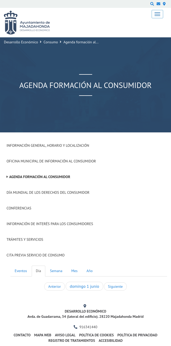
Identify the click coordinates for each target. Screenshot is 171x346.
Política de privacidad (137, 335)
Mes (74, 270)
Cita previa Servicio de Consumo (36, 255)
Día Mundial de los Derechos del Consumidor (48, 192)
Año (89, 270)
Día (38, 270)
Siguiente (115, 286)
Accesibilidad (111, 340)
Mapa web (42, 335)
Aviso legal (65, 335)
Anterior (54, 286)
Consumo (50, 42)
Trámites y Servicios (25, 239)
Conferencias (19, 208)
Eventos (21, 270)
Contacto (22, 335)
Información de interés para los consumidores (50, 223)
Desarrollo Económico (21, 42)
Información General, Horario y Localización (48, 145)
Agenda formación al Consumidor (39, 176)
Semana (56, 270)
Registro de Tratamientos (71, 340)
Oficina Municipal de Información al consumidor (51, 161)
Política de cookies (96, 335)
